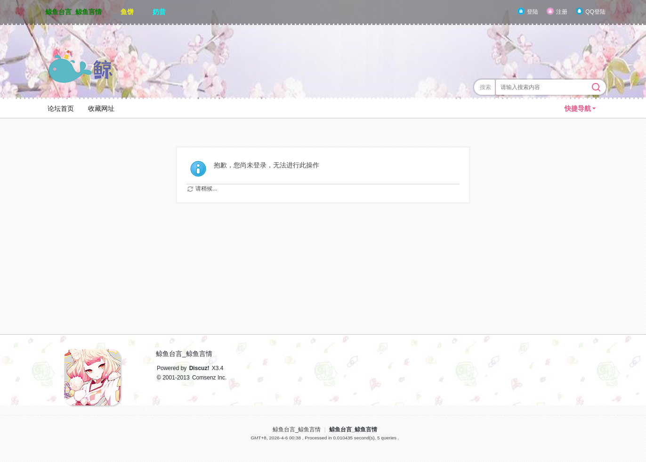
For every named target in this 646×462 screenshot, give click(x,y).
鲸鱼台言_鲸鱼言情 (73, 12)
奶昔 (159, 12)
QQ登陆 (595, 11)
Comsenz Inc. (209, 377)
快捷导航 (578, 108)
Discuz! (199, 368)
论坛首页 (61, 108)
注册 (561, 11)
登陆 (532, 11)
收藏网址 (101, 108)
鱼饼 (127, 12)
